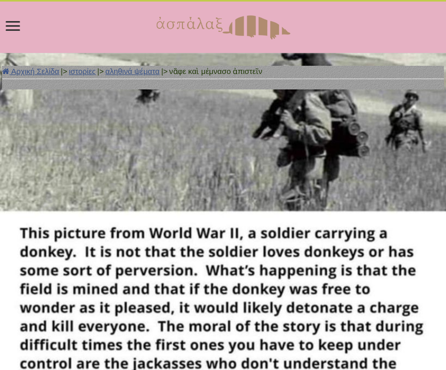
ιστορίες (82, 71)
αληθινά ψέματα (132, 71)
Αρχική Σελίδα (30, 71)
